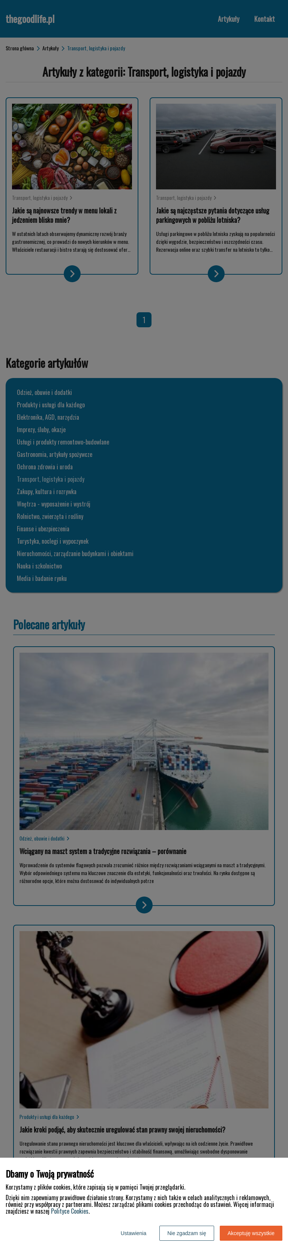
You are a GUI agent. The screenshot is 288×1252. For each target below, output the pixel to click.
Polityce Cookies (69, 1211)
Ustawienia (133, 1233)
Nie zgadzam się (186, 1233)
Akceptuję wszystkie (251, 1233)
